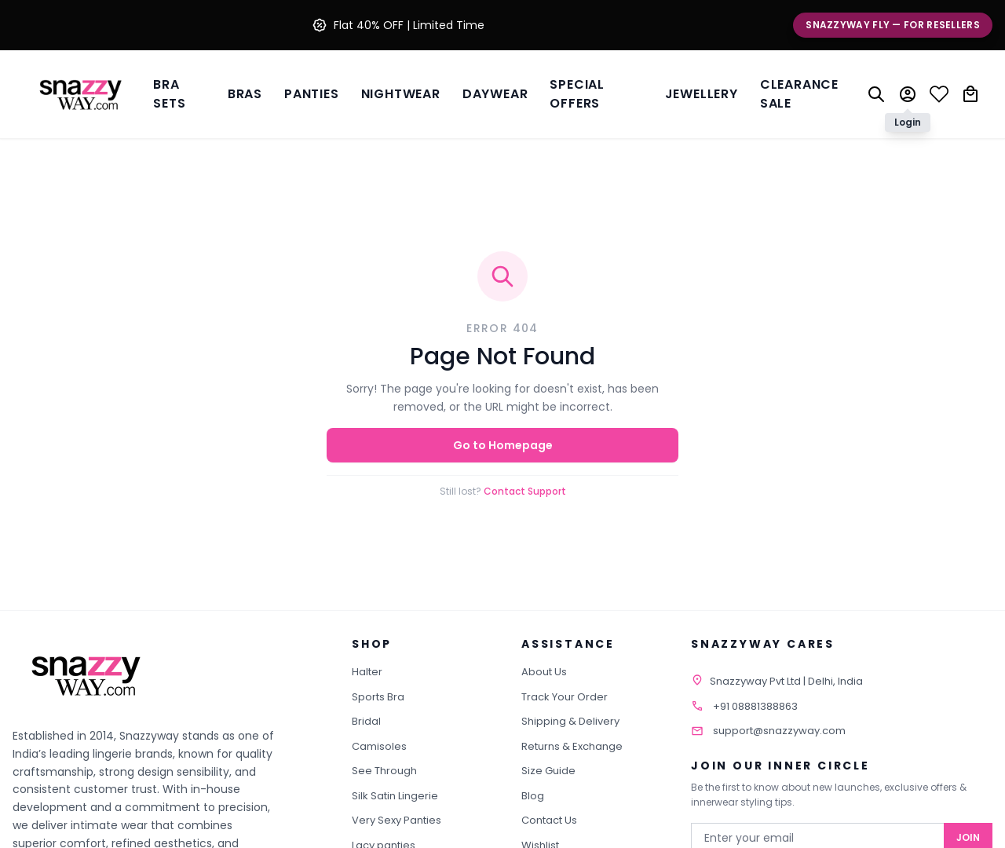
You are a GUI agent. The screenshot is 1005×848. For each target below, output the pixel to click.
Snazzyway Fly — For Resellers (893, 24)
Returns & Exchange (572, 746)
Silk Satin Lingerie (395, 795)
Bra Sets (169, 93)
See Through (384, 770)
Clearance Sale (799, 93)
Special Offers (577, 93)
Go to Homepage (503, 445)
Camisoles (379, 746)
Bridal (366, 721)
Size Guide (548, 770)
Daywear (495, 94)
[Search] (876, 94)
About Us (544, 671)
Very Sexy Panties (396, 820)
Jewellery (701, 94)
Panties (311, 94)
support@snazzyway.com (779, 730)
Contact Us (549, 820)
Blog (532, 795)
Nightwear (400, 94)
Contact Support (525, 491)
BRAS (245, 94)
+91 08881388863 (755, 706)
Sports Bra (378, 696)
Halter (367, 671)
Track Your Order (564, 696)
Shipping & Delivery (570, 721)
